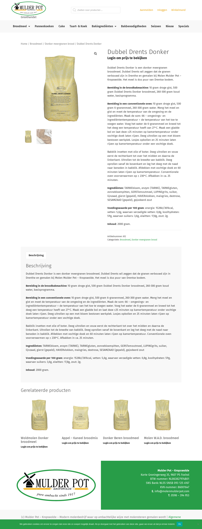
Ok (179, 524)
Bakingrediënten (104, 26)
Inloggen (162, 9)
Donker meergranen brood (59, 43)
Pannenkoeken (44, 26)
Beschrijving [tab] (36, 255)
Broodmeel (21, 26)
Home (24, 43)
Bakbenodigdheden (133, 26)
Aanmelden (146, 9)
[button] (95, 53)
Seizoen (156, 26)
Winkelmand (178, 9)
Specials (183, 26)
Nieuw (170, 26)
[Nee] (198, 524)
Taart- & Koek (78, 26)
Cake (62, 26)
